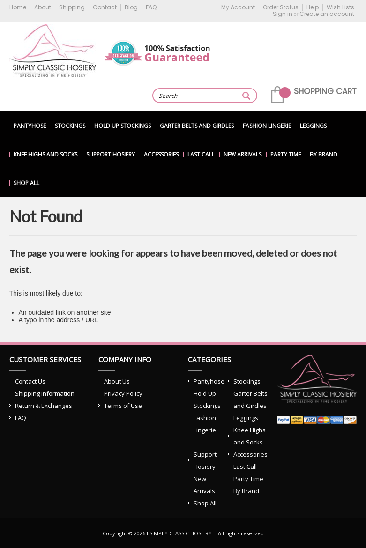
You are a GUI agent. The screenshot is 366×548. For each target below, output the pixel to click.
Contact (105, 7)
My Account (238, 7)
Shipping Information (45, 393)
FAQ (151, 7)
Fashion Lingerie (267, 126)
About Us (117, 381)
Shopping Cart (325, 91)
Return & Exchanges (43, 405)
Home (17, 7)
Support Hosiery (110, 154)
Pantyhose (30, 126)
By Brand (323, 154)
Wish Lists (340, 7)
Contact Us (30, 381)
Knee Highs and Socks (45, 154)
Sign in (282, 14)
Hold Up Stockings (122, 126)
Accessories (161, 154)
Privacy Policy (123, 393)
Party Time (285, 154)
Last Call (201, 154)
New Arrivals (242, 154)
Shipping (72, 7)
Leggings (313, 126)
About (42, 7)
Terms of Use (123, 405)
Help (312, 7)
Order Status (281, 7)
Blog (131, 7)
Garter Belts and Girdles (197, 126)
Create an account (326, 14)
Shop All (26, 183)
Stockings (70, 126)
